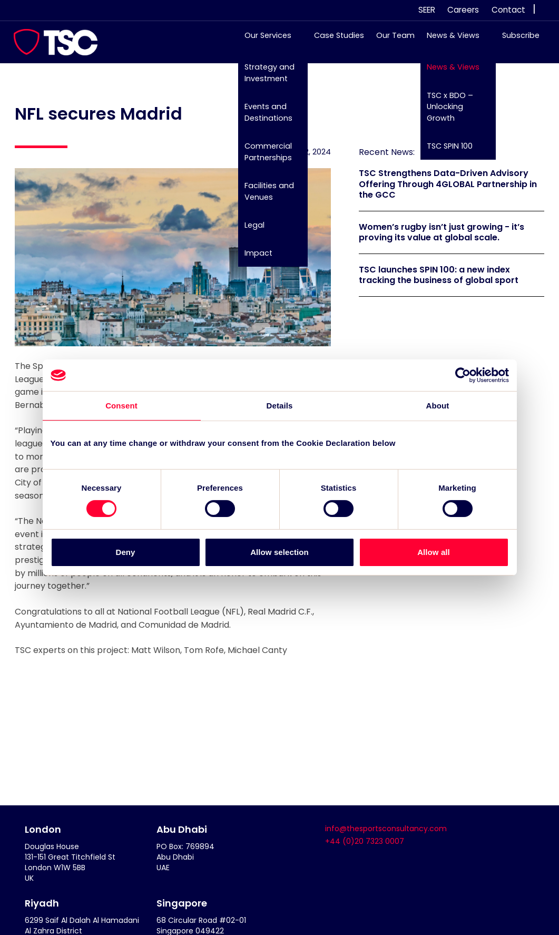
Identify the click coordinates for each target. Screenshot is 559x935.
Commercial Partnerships (263, 157)
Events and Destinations (263, 117)
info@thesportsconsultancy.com (386, 828)
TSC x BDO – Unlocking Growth (444, 111)
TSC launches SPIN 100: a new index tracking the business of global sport (438, 275)
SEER (426, 9)
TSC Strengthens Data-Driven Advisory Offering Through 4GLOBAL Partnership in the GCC (448, 184)
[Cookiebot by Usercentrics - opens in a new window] (463, 375)
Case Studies (334, 40)
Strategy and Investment (264, 78)
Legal (249, 230)
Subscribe (515, 40)
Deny (125, 552)
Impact (253, 258)
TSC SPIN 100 (444, 151)
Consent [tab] (121, 405)
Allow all (433, 552)
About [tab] (437, 405)
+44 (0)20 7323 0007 (364, 841)
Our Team (390, 40)
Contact (508, 9)
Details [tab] (280, 405)
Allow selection (279, 552)
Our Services (262, 40)
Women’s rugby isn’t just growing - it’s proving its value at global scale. (441, 232)
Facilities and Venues (264, 196)
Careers (463, 9)
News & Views (447, 40)
